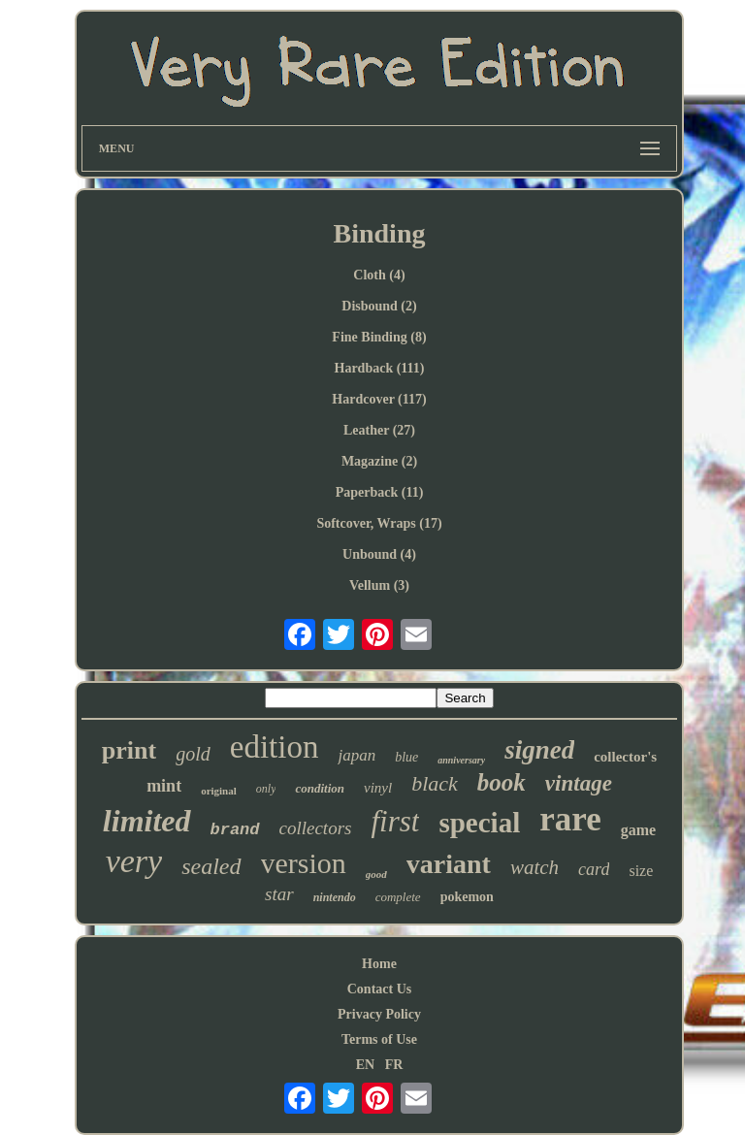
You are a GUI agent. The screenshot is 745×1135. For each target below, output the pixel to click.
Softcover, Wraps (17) (378, 523)
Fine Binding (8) (379, 337)
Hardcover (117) (379, 399)
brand (235, 830)
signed (539, 749)
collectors (315, 828)
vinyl (378, 787)
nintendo (334, 897)
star (279, 894)
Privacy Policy (379, 1014)
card (593, 869)
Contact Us (379, 989)
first (395, 821)
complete (398, 897)
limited (147, 820)
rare (569, 819)
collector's (625, 756)
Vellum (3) (379, 585)
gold (193, 753)
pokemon (467, 897)
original (219, 790)
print (129, 750)
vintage (578, 783)
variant (448, 864)
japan (356, 755)
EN (365, 1064)
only (266, 788)
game (638, 830)
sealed (211, 866)
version (303, 863)
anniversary (461, 760)
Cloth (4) (379, 275)
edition (274, 747)
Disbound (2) (378, 306)
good (376, 874)
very (134, 861)
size (641, 870)
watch (534, 867)
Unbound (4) (379, 554)
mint (163, 785)
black (434, 783)
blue (406, 757)
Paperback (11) (380, 492)
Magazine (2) (379, 461)
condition (319, 788)
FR (394, 1064)
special (479, 822)
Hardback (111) (380, 368)
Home (379, 964)
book (501, 782)
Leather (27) (379, 430)
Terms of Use (379, 1039)
